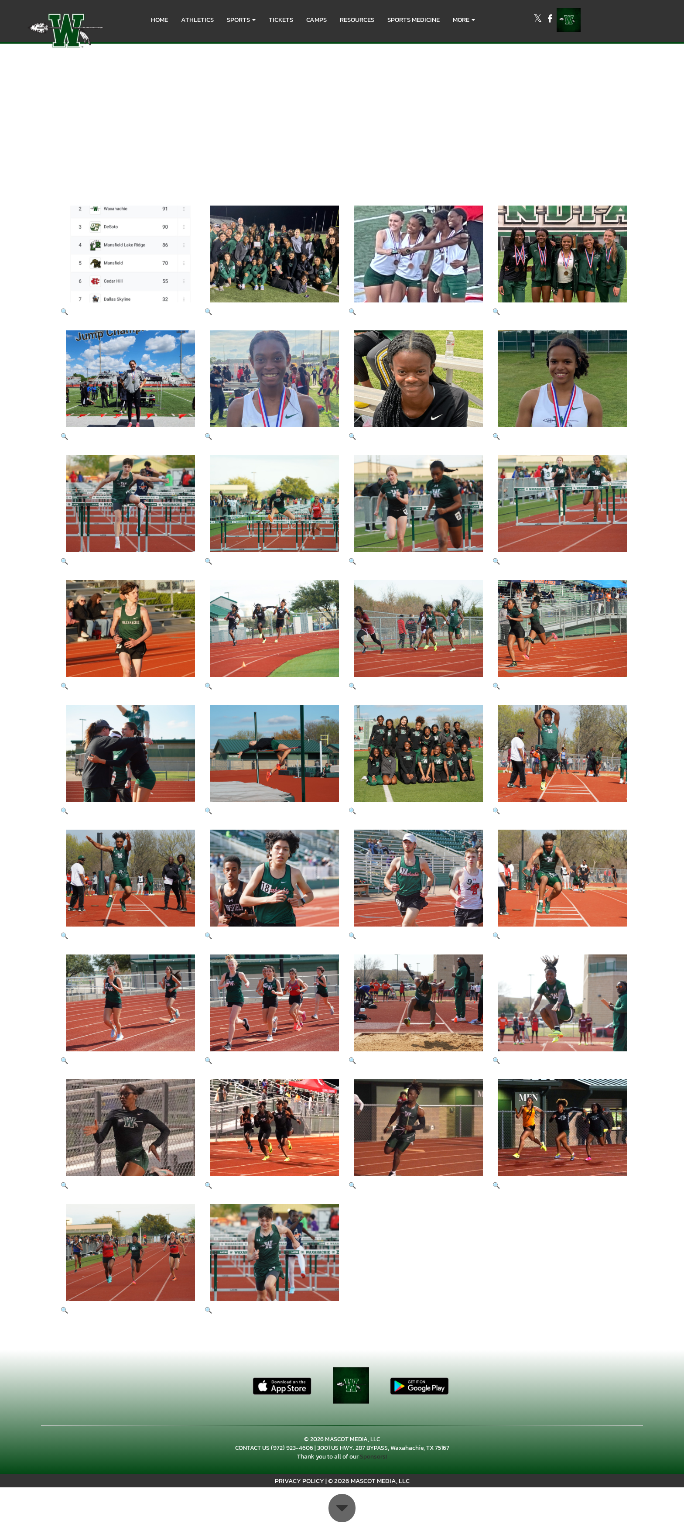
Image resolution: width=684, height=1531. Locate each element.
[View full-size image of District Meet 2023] (126, 260)
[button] (241, 19)
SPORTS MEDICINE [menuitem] (413, 19)
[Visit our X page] (538, 19)
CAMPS (316, 19)
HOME (159, 19)
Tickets (281, 19)
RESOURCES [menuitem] (357, 19)
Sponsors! (373, 1456)
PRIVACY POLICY (299, 1481)
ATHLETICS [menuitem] (197, 19)
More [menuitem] (464, 19)
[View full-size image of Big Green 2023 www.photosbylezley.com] (126, 510)
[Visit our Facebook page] (549, 19)
